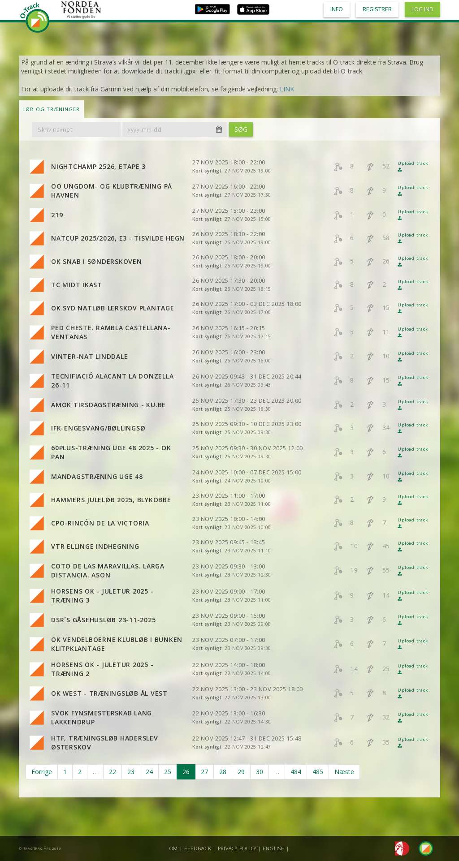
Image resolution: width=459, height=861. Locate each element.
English (274, 848)
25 (167, 771)
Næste (344, 771)
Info (336, 9)
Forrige (41, 771)
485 (317, 771)
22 (112, 771)
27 (204, 771)
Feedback (197, 848)
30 (259, 771)
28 (222, 771)
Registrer (377, 9)
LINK (287, 89)
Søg (240, 129)
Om (173, 848)
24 (149, 771)
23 (130, 771)
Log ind (422, 9)
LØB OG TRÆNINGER (51, 109)
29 (241, 771)
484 (295, 771)
